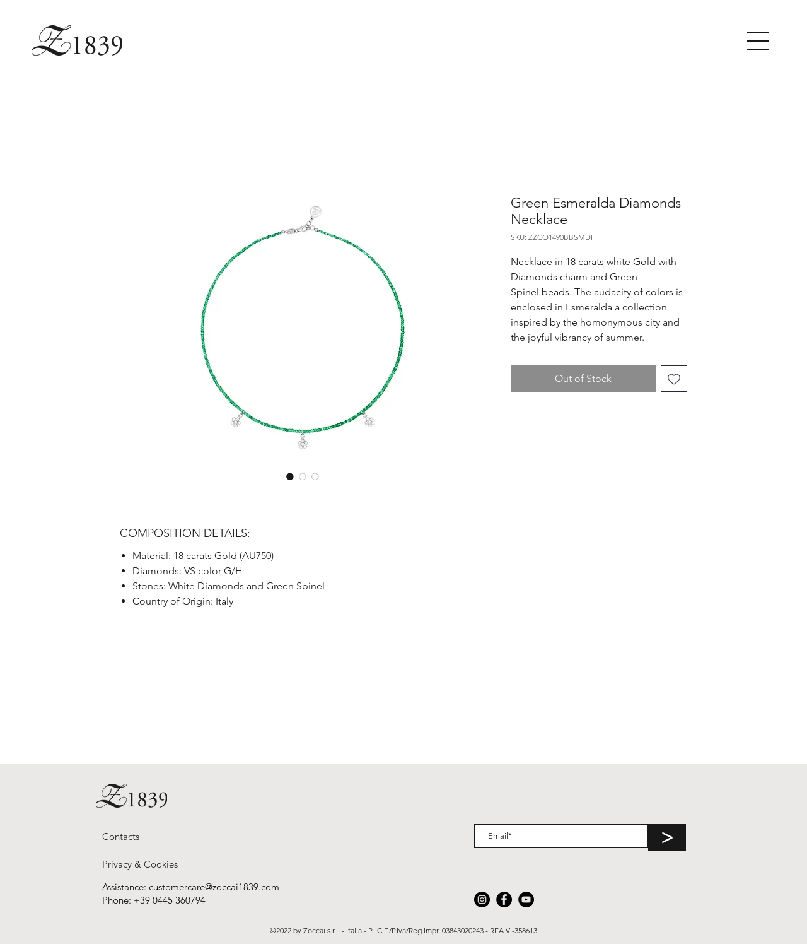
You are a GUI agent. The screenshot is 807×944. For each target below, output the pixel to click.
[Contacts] (120, 836)
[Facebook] (504, 899)
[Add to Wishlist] (674, 378)
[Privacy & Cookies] (140, 864)
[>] (667, 837)
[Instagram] (482, 899)
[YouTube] (526, 899)
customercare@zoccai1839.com (214, 887)
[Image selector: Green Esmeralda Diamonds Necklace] (290, 476)
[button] (758, 41)
